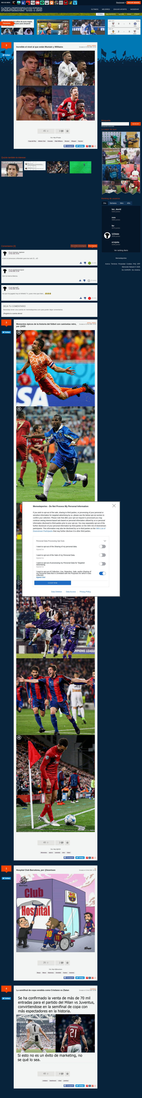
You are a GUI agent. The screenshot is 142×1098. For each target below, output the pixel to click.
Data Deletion (56, 592)
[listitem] (71, 541)
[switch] (102, 546)
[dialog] (71, 549)
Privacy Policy (85, 592)
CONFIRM (52, 583)
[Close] (114, 506)
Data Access (71, 592)
